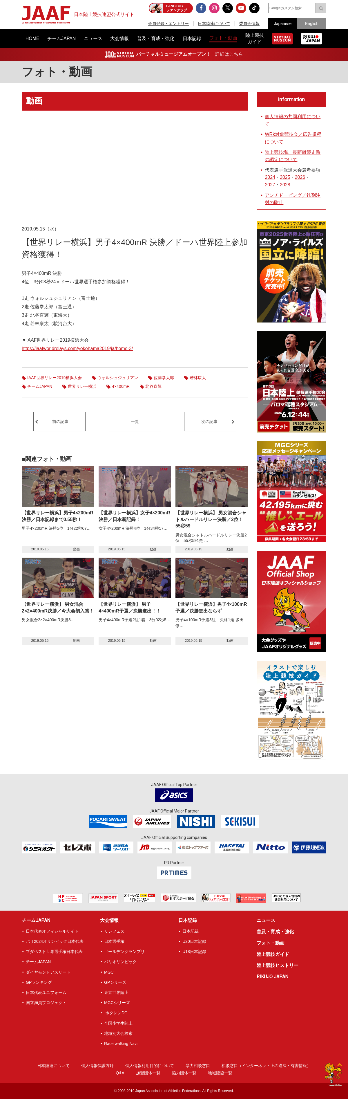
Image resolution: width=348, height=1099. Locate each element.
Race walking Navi (120, 1043)
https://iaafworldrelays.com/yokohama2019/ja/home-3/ (77, 348)
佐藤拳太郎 (164, 377)
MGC (109, 972)
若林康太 (198, 377)
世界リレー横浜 (82, 386)
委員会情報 (249, 23)
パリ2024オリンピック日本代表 (55, 941)
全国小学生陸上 (118, 1023)
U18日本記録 (194, 951)
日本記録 (187, 920)
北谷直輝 (153, 386)
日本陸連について (214, 23)
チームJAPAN (39, 386)
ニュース (266, 920)
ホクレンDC (115, 1012)
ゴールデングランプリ (124, 951)
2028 (285, 184)
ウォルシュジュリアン (117, 377)
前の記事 (60, 421)
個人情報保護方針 (97, 1065)
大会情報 (109, 920)
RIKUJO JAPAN (272, 976)
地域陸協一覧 (220, 1073)
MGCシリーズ (117, 1002)
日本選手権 (114, 941)
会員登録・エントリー (168, 23)
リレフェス (114, 931)
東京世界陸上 (116, 992)
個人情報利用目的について (149, 1065)
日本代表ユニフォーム (46, 992)
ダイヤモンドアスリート (48, 972)
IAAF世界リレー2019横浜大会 (54, 377)
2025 (285, 177)
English (311, 23)
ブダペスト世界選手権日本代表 (54, 951)
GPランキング (39, 982)
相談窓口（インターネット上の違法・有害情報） (266, 1065)
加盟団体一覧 (148, 1073)
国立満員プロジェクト (46, 1002)
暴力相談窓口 (198, 1065)
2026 (300, 177)
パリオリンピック (120, 961)
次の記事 (209, 421)
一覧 (135, 421)
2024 (270, 177)
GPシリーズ (115, 982)
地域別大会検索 (118, 1033)
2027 (270, 184)
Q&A (120, 1073)
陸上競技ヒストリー (277, 965)
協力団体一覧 (184, 1073)
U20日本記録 (194, 941)
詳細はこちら (229, 54)
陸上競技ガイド (273, 954)
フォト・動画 (57, 72)
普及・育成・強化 (275, 931)
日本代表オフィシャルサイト (52, 931)
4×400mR (121, 386)
